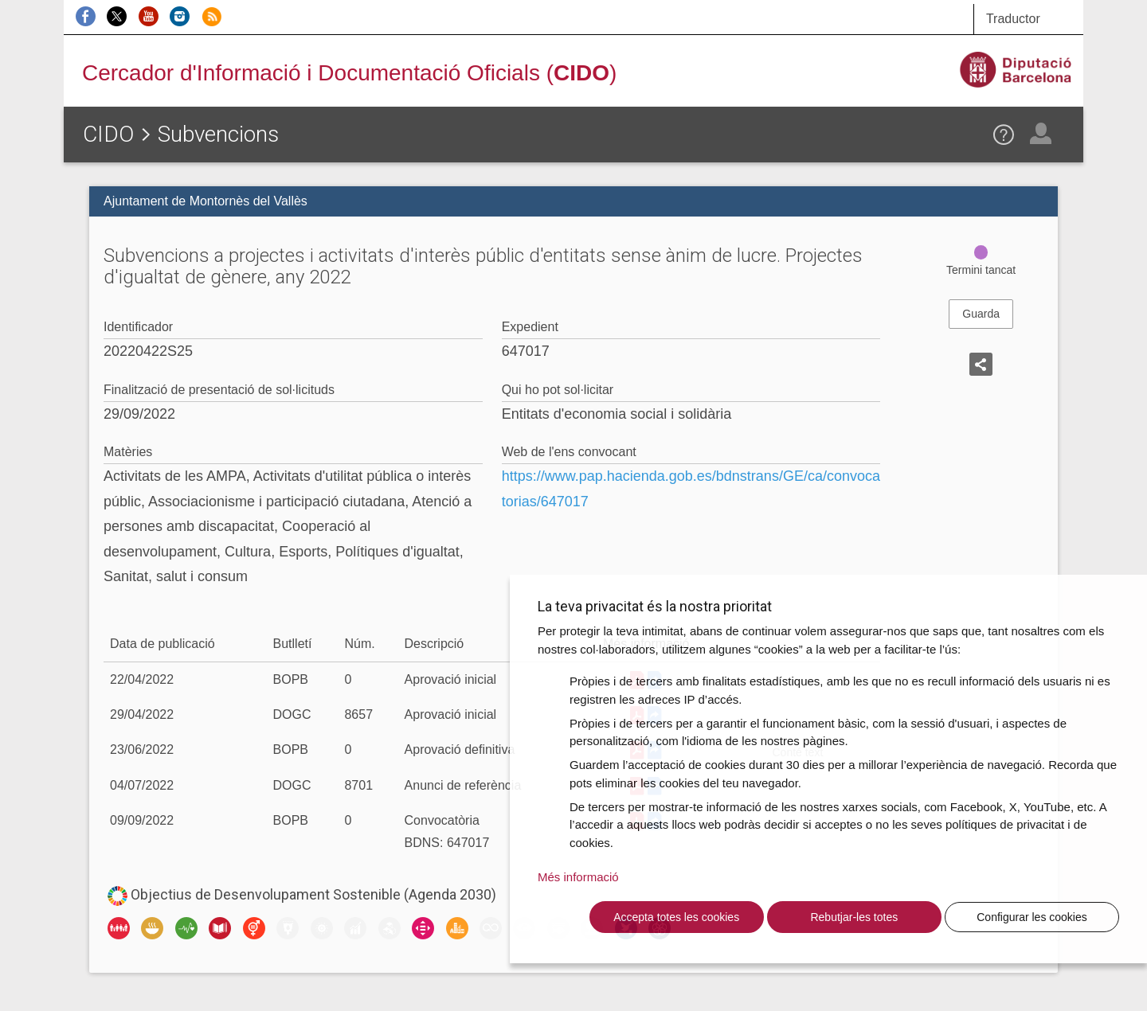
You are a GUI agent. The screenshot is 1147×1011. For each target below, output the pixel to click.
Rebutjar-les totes (854, 917)
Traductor (1013, 18)
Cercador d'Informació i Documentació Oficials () (349, 73)
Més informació (578, 877)
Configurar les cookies (1032, 917)
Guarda (981, 313)
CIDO (108, 134)
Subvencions (218, 134)
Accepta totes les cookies (676, 917)
